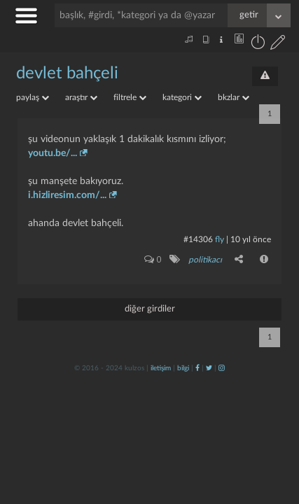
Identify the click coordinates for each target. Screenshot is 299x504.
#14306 (198, 239)
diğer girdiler (150, 309)
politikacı (205, 259)
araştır (81, 97)
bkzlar (233, 97)
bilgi (183, 368)
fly (219, 239)
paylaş (32, 97)
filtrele (129, 97)
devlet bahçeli (67, 73)
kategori (182, 97)
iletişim (161, 368)
